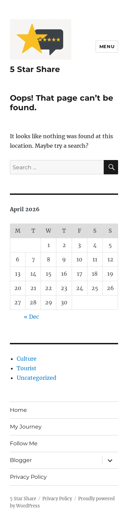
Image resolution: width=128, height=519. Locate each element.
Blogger (21, 460)
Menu (106, 46)
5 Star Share (35, 69)
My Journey (26, 426)
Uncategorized (36, 377)
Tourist (27, 368)
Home (18, 410)
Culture (27, 358)
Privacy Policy (28, 477)
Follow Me (24, 443)
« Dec (31, 316)
